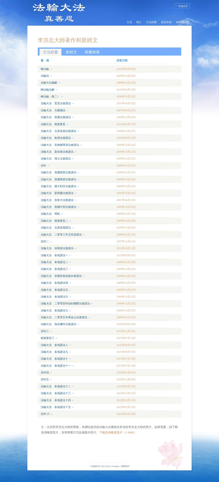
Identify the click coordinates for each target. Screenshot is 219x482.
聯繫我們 (125, 466)
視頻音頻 (166, 22)
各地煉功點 (183, 22)
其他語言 (183, 6)
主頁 (129, 22)
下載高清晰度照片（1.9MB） (118, 432)
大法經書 (151, 22)
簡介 (139, 22)
